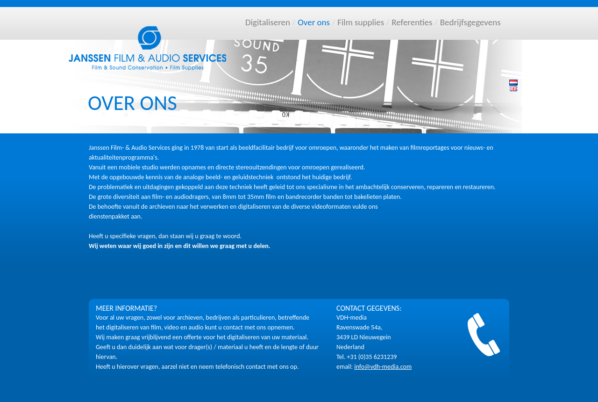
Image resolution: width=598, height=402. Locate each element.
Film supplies (360, 22)
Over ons (314, 22)
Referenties (412, 22)
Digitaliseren (267, 22)
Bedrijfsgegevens (470, 22)
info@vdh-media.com (383, 367)
